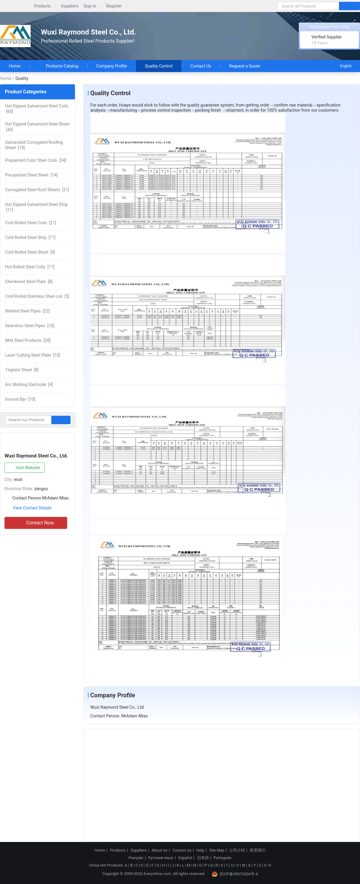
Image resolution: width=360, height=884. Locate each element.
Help (200, 850)
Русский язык (160, 858)
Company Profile (111, 66)
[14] (31, 175)
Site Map (216, 850)
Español (185, 858)
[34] (35, 160)
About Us (159, 850)
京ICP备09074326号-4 (235, 874)
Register (114, 6)
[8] (28, 281)
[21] (37, 189)
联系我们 (258, 850)
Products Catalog (58, 66)
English (342, 66)
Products (42, 6)
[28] (27, 340)
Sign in (89, 6)
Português (223, 858)
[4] (29, 384)
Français (135, 858)
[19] (34, 145)
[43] (37, 127)
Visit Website (23, 468)
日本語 (203, 858)
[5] (37, 296)
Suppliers (70, 6)
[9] (30, 252)
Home (14, 66)
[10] (29, 325)
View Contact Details (32, 507)
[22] (27, 311)
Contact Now (36, 523)
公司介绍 (237, 850)
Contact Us (200, 66)
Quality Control (158, 66)
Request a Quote (244, 66)
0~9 (267, 865)
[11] (36, 207)
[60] (36, 109)
